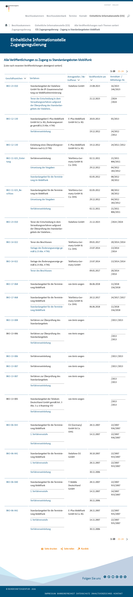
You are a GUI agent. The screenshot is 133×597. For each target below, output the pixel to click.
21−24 (121, 71)
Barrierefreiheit (66, 593)
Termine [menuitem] (73, 15)
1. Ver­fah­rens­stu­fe (39, 434)
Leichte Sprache (122, 5)
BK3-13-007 (12, 366)
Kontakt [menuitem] (83, 15)
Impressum (50, 593)
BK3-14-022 (12, 241)
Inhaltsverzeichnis (101, 593)
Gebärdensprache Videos (125, 5)
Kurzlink (84, 549)
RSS (128, 5)
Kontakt (107, 5)
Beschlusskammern (21, 25)
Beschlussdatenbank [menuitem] (56, 15)
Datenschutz (83, 593)
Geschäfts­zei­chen (14, 78)
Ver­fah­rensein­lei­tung (40, 131)
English (115, 5)
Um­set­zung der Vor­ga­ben (42, 167)
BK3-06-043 (12, 424)
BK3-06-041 (12, 453)
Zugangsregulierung (21, 29)
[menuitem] (107, 15)
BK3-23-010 (12, 85)
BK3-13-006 (12, 355)
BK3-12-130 (12, 118)
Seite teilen (69, 549)
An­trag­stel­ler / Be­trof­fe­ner (77, 78)
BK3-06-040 (12, 481)
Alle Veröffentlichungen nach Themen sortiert (96, 25)
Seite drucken (51, 549)
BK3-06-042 (12, 510)
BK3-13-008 (12, 319)
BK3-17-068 (12, 283)
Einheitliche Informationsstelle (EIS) (52, 25)
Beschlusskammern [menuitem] (34, 15)
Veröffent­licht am (97, 76)
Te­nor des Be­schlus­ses (41, 270)
